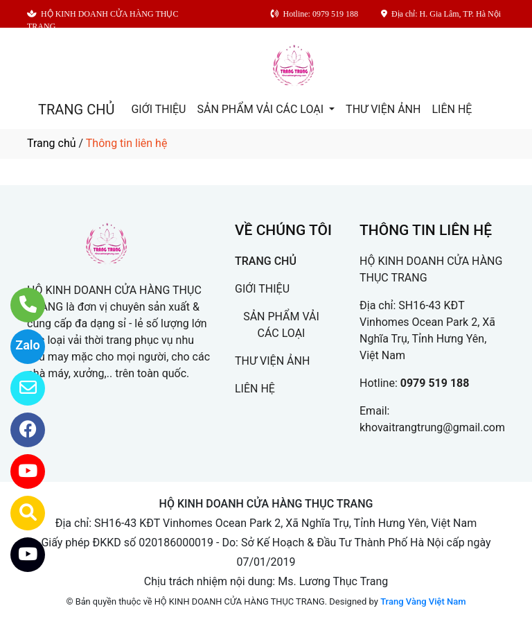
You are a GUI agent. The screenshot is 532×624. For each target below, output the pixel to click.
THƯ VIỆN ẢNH (383, 109)
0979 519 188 (435, 383)
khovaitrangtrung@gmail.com (432, 427)
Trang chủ (51, 143)
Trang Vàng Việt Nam (423, 601)
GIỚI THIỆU (158, 109)
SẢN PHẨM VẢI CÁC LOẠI (261, 109)
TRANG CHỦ (76, 109)
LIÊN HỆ (452, 109)
